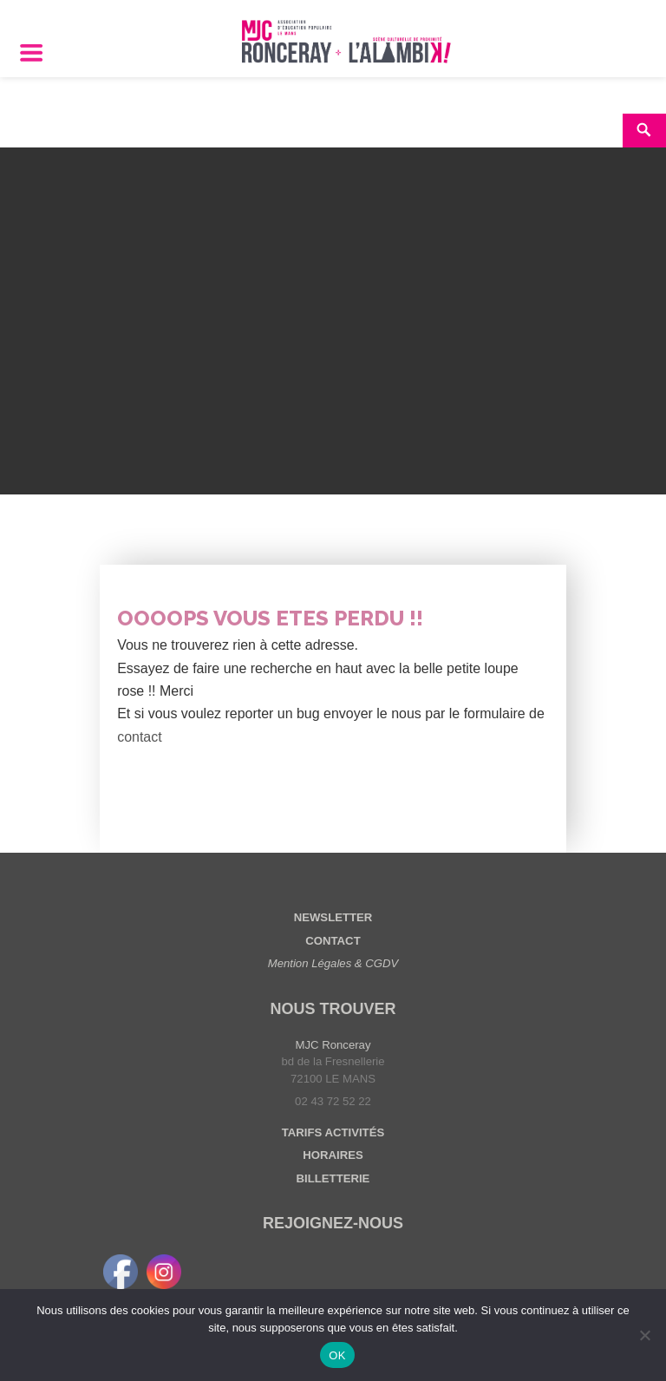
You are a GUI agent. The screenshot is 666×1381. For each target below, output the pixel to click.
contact (139, 737)
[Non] (644, 1335)
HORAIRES (332, 1155)
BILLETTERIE (333, 1178)
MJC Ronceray (333, 1044)
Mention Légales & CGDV (333, 963)
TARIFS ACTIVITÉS (333, 1132)
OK (337, 1355)
